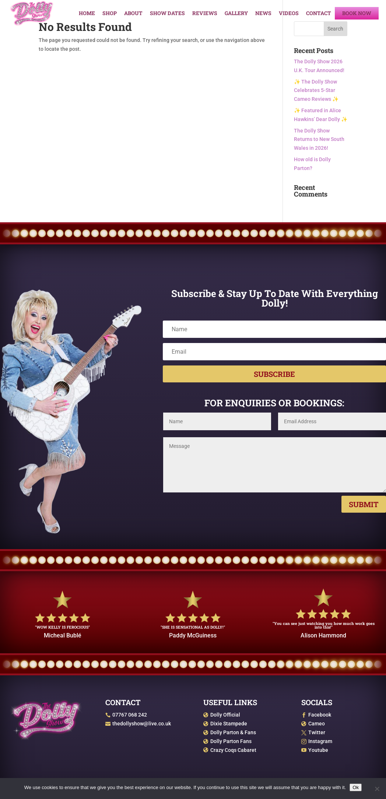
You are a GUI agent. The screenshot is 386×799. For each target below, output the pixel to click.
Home (87, 13)
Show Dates (167, 13)
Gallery (236, 13)
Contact (318, 13)
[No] (376, 788)
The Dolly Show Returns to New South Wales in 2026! (319, 139)
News (263, 13)
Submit (364, 504)
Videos (289, 13)
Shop (109, 13)
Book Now (356, 13)
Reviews (204, 13)
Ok (355, 787)
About (133, 13)
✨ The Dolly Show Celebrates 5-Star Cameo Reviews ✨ (316, 90)
